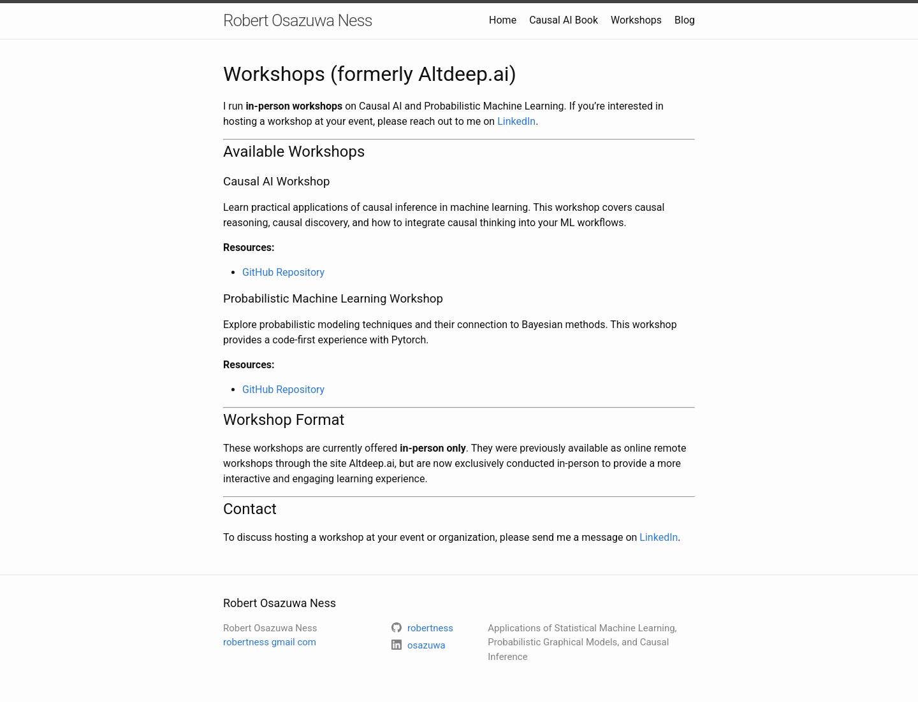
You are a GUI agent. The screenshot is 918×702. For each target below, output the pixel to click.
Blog (684, 20)
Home (502, 20)
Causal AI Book (563, 20)
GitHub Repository (283, 272)
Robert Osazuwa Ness (297, 20)
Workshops (636, 20)
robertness (269, 642)
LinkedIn (516, 121)
